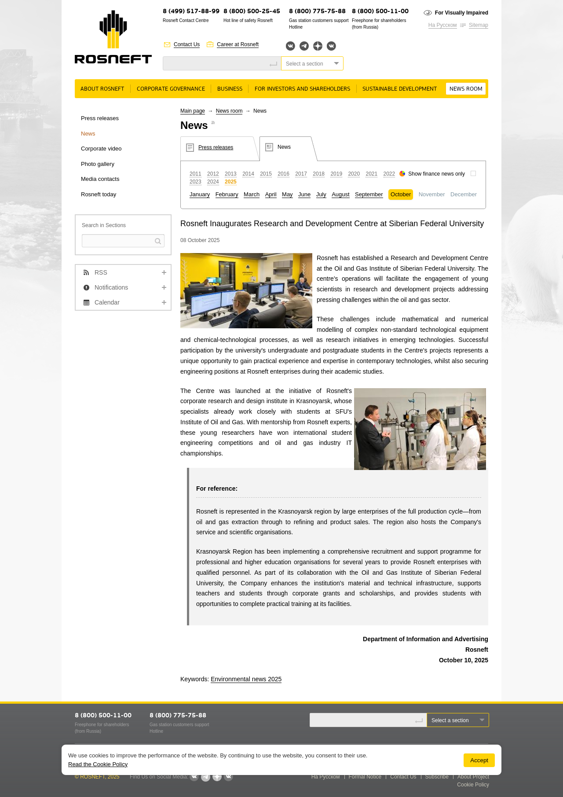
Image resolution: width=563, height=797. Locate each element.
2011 (195, 174)
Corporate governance (171, 89)
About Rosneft (102, 89)
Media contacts (100, 179)
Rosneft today (98, 194)
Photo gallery (97, 164)
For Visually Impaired (461, 13)
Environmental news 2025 (246, 679)
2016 (283, 174)
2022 (389, 174)
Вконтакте (290, 46)
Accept (479, 760)
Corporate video (101, 148)
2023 (195, 182)
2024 (213, 182)
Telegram (304, 46)
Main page (192, 111)
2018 (319, 174)
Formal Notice (365, 777)
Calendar (107, 302)
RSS (101, 272)
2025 (231, 182)
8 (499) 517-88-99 (191, 11)
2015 (266, 174)
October (401, 194)
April (271, 194)
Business (229, 89)
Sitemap (478, 25)
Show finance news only (436, 174)
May (287, 194)
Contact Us (187, 44)
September (369, 194)
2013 (231, 174)
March (252, 194)
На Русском (442, 25)
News (88, 133)
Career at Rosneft (238, 44)
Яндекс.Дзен (317, 46)
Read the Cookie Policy (98, 764)
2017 (301, 174)
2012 (213, 174)
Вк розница (331, 46)
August (340, 194)
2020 (354, 174)
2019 (336, 174)
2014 (248, 174)
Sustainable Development (399, 89)
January (200, 194)
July (321, 194)
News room (466, 89)
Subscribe (437, 777)
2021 (371, 174)
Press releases (100, 118)
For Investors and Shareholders (302, 89)
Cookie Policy (473, 785)
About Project (473, 777)
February (227, 194)
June (304, 194)
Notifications (111, 287)
